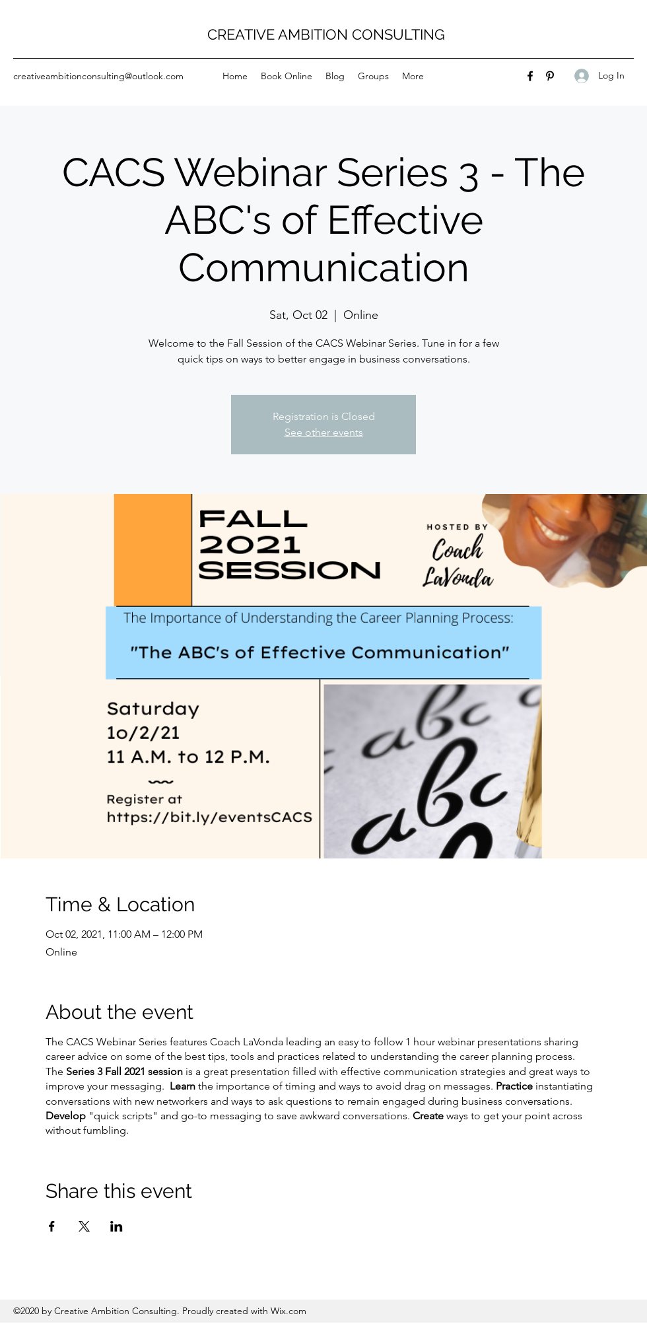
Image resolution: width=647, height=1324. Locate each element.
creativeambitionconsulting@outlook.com (98, 76)
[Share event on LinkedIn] (116, 1226)
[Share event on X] (84, 1226)
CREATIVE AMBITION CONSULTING (326, 34)
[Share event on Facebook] (52, 1226)
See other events (324, 432)
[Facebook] (530, 76)
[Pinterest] (550, 76)
